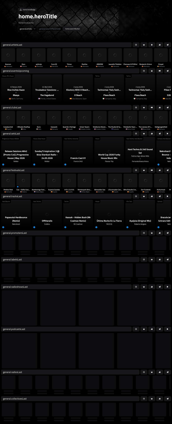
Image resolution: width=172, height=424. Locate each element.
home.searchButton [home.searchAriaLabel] (72, 28)
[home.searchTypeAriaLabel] (27, 28)
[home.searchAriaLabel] (50, 28)
